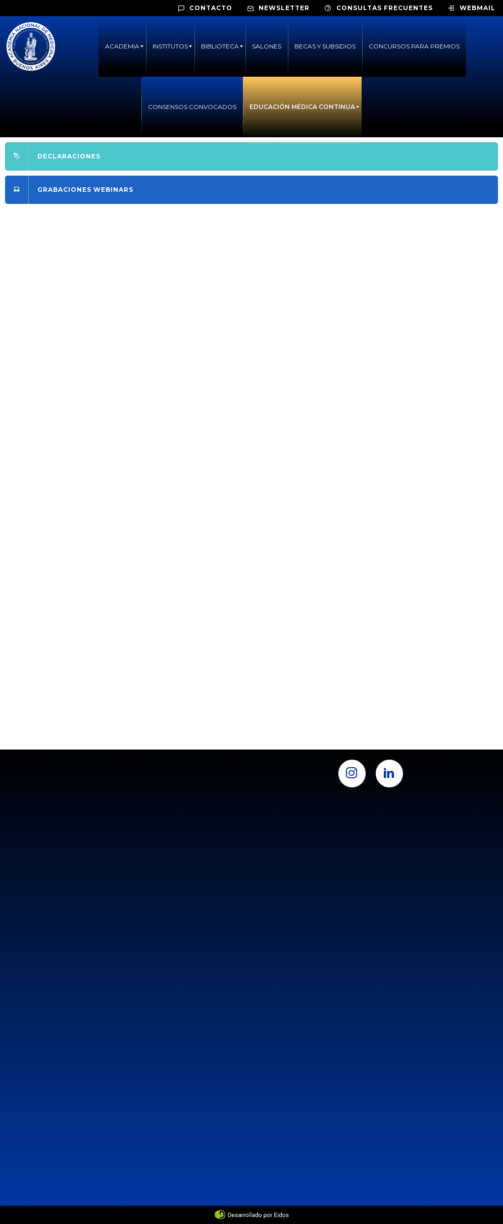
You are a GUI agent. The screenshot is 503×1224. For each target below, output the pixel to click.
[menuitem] (122, 46)
